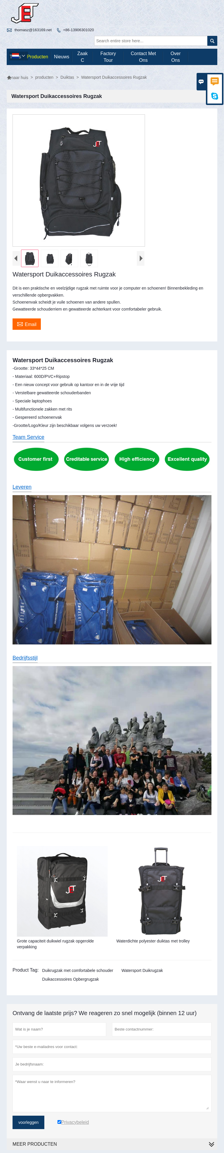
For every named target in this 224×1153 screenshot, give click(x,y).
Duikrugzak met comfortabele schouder (77, 970)
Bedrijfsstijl (25, 658)
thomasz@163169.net (33, 30)
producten (37, 56)
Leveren (22, 487)
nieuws (61, 56)
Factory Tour (108, 57)
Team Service (28, 437)
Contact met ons (143, 57)
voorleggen (28, 1122)
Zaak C (82, 57)
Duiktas (67, 77)
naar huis (17, 77)
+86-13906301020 (78, 30)
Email (26, 323)
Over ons (176, 57)
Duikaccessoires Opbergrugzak (70, 979)
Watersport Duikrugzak (142, 970)
